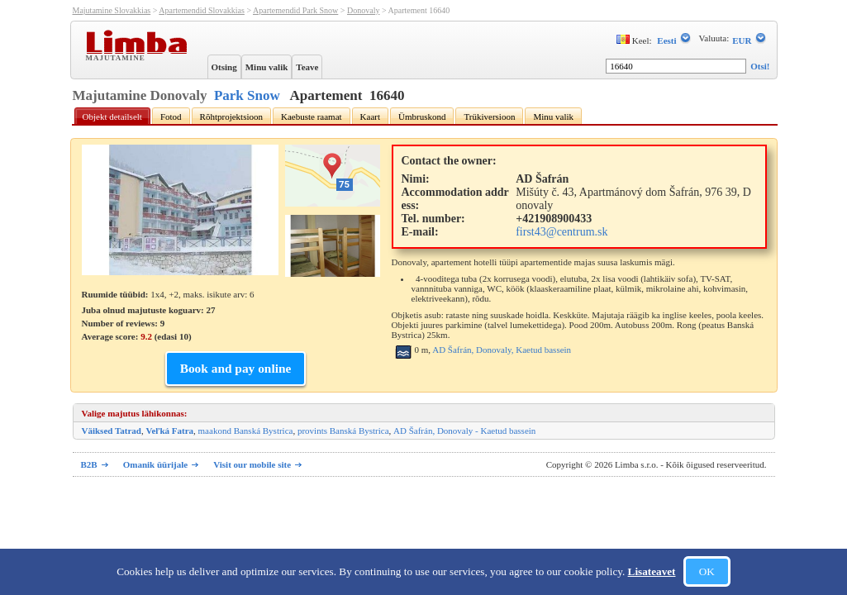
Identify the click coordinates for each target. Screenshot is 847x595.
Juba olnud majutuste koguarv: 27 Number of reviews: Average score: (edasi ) (149, 323)
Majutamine (118, 57)
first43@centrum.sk (561, 232)
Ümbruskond (421, 116)
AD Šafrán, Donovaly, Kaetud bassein (501, 350)
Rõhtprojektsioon (231, 116)
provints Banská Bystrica (343, 431)
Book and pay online (236, 368)
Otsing (224, 67)
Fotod (171, 116)
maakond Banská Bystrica (245, 431)
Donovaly (363, 10)
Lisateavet (652, 571)
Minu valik (266, 67)
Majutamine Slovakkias (112, 10)
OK (707, 571)
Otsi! (759, 66)
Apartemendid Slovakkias (202, 10)
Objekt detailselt (112, 116)
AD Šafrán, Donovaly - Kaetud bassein (464, 431)
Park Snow (247, 95)
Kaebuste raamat (311, 116)
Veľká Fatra (169, 431)
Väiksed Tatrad (111, 431)
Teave (307, 67)
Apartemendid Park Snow (295, 10)
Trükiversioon (489, 116)
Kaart (370, 116)
